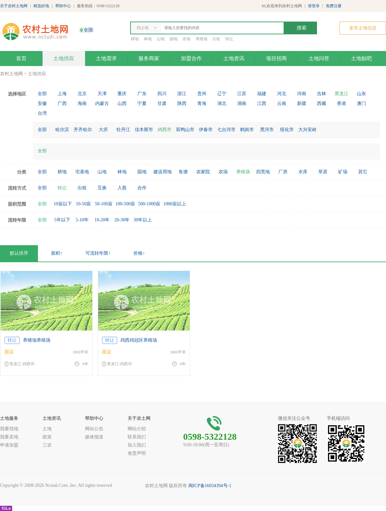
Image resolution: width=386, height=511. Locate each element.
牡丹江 (123, 129)
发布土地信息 (363, 28)
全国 (88, 29)
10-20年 (102, 219)
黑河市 (267, 129)
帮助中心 (63, 6)
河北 (281, 93)
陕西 (181, 103)
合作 (142, 187)
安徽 (42, 103)
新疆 (301, 103)
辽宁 (221, 93)
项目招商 (276, 58)
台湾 (42, 113)
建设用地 (162, 171)
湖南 (241, 103)
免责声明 (137, 453)
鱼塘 (183, 171)
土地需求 (106, 58)
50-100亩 (104, 203)
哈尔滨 (62, 129)
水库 (302, 171)
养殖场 (201, 39)
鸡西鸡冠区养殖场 (138, 340)
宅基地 (82, 171)
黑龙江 (341, 93)
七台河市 (226, 129)
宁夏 (142, 103)
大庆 (103, 129)
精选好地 (41, 6)
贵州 (201, 93)
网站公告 (94, 428)
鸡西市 (164, 129)
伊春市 (206, 129)
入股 (122, 187)
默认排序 (19, 253)
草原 (322, 171)
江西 (261, 103)
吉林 (321, 93)
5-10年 (82, 219)
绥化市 (287, 129)
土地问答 (318, 58)
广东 (142, 93)
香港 (341, 103)
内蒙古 (102, 103)
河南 (301, 93)
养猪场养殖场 (36, 340)
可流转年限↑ (98, 253)
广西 (62, 103)
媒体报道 (94, 436)
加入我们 (137, 445)
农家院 (203, 171)
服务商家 (148, 58)
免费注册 (334, 6)
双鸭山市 (185, 129)
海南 (82, 103)
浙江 (181, 93)
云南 (281, 103)
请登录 (314, 6)
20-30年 (122, 219)
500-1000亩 (149, 203)
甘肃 (162, 103)
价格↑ (139, 253)
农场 (186, 39)
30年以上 (142, 219)
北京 (82, 93)
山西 (122, 103)
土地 (47, 428)
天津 (102, 93)
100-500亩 (125, 203)
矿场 (342, 171)
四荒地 (263, 171)
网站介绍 (137, 428)
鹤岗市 (247, 129)
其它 (362, 171)
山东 (361, 93)
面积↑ (56, 253)
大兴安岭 (307, 129)
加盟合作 (191, 58)
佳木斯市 (144, 129)
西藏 (321, 103)
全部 (42, 93)
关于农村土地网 (13, 6)
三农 (47, 445)
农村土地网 (11, 73)
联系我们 (137, 436)
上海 (62, 93)
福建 (261, 93)
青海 (201, 103)
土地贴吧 (361, 58)
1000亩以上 (174, 203)
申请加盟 (9, 445)
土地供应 (63, 58)
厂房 (283, 171)
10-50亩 (83, 203)
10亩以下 (63, 203)
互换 (102, 187)
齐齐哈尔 (83, 129)
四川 (162, 93)
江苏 (241, 93)
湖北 (221, 103)
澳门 (361, 103)
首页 (21, 58)
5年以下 (62, 219)
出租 (216, 39)
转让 (229, 39)
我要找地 (9, 428)
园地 (174, 39)
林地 (148, 39)
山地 (161, 39)
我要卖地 (9, 436)
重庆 (122, 93)
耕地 (135, 39)
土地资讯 (233, 58)
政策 (47, 436)
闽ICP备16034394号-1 (209, 485)
